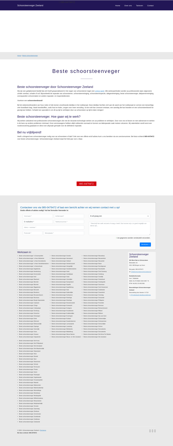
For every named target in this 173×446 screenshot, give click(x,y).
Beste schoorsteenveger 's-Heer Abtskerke (31, 258)
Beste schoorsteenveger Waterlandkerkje (31, 387)
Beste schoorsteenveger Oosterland (94, 279)
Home (19, 55)
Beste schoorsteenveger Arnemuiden (30, 274)
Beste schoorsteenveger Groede (61, 255)
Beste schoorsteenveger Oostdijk (93, 276)
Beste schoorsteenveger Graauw (28, 334)
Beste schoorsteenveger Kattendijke (62, 292)
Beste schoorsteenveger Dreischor (29, 313)
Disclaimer (43, 430)
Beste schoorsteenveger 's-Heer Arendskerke (32, 261)
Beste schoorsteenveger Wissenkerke (30, 401)
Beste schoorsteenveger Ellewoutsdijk (30, 323)
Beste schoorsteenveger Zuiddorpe (29, 419)
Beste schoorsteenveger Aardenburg (30, 271)
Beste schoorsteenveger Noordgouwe (95, 266)
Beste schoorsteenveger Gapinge (29, 326)
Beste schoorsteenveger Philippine (94, 300)
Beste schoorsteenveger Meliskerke (62, 329)
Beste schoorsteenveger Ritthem (93, 313)
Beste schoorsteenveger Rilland (93, 310)
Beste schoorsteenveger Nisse (93, 263)
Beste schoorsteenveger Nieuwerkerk (95, 258)
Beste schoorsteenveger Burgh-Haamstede (32, 300)
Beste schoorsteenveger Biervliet (28, 282)
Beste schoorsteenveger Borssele (29, 289)
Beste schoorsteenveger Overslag (94, 295)
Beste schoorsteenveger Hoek (60, 271)
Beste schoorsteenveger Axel (27, 276)
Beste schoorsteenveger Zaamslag (29, 408)
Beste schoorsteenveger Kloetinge (62, 297)
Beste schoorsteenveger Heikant (61, 261)
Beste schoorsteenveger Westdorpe (29, 393)
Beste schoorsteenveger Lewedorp (62, 326)
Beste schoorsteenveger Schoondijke (95, 323)
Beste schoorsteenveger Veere (28, 372)
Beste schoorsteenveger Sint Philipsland (31, 343)
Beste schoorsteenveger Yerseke (28, 406)
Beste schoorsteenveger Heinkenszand (63, 263)
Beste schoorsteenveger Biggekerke (29, 287)
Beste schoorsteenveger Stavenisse (29, 361)
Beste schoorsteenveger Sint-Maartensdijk (31, 348)
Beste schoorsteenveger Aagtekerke (29, 269)
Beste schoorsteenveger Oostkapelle (94, 282)
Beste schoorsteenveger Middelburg (62, 331)
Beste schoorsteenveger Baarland (29, 279)
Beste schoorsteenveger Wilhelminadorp (31, 398)
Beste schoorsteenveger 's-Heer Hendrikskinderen (34, 263)
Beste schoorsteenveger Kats (60, 289)
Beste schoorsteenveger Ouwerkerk (94, 292)
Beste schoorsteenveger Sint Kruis (29, 340)
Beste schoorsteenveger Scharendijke (95, 318)
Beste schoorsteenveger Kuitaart (61, 318)
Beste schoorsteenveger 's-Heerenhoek (30, 266)
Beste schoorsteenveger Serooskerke (95, 329)
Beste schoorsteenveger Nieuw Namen (63, 334)
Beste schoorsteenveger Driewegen (29, 316)
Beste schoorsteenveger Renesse (94, 305)
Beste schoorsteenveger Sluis (28, 353)
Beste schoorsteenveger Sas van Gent (95, 316)
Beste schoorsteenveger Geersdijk (29, 329)
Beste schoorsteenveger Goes (28, 331)
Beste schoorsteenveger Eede (28, 318)
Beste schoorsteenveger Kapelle (61, 284)
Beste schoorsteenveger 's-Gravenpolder (31, 255)
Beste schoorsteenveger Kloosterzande (63, 303)
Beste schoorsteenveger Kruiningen (62, 316)
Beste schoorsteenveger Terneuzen (29, 367)
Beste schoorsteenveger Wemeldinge (30, 390)
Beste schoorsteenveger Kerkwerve (62, 295)
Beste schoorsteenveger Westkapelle (30, 395)
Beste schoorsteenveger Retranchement (95, 308)
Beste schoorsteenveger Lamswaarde (63, 323)
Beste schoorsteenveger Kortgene (62, 308)
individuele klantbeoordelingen (140, 295)
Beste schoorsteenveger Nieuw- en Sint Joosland (66, 337)
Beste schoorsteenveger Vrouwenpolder (31, 380)
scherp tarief (99, 91)
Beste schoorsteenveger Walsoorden (30, 385)
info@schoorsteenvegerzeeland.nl (141, 271)
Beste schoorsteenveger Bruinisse (29, 297)
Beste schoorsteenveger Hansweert (62, 258)
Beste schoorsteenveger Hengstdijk (62, 266)
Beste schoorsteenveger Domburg (29, 310)
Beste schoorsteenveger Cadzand (29, 303)
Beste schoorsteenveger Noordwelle (94, 269)
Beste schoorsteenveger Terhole (28, 364)
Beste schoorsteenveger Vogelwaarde (30, 377)
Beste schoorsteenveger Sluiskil (28, 356)
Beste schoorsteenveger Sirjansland (29, 351)
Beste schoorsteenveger (30, 55)
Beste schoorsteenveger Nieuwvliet (94, 261)
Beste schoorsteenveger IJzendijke (62, 279)
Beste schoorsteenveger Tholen (28, 369)
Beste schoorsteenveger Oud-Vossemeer (96, 287)
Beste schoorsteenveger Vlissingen (29, 374)
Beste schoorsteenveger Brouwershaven (31, 295)
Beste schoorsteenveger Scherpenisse (95, 321)
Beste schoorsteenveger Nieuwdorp (94, 255)
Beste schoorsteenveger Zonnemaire (30, 414)
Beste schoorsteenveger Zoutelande (29, 416)
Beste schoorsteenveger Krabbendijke (63, 313)
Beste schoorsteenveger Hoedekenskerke (64, 269)
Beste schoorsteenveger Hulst (60, 276)
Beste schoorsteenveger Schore (93, 326)
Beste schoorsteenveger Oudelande (94, 289)
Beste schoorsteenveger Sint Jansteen (95, 337)
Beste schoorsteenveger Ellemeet (29, 321)
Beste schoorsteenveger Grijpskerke (29, 337)
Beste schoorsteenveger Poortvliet (94, 303)
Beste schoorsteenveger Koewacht (62, 305)
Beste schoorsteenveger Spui (27, 359)
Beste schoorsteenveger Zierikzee (29, 411)
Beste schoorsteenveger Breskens (29, 292)
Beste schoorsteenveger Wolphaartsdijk (30, 403)
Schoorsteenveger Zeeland (30, 5)
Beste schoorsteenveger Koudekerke (62, 310)
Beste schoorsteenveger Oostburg (94, 274)
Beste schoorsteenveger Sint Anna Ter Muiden (97, 334)
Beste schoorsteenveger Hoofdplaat (62, 274)
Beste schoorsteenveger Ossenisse (94, 284)
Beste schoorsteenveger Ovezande (94, 297)
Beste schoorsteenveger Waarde (28, 382)
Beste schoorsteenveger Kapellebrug (62, 287)
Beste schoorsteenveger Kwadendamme (64, 321)
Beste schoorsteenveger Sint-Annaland (30, 346)
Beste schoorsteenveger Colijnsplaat (30, 308)
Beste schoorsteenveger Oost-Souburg (95, 271)
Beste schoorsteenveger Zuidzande (29, 421)
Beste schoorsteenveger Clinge (28, 305)
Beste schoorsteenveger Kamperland (62, 282)
